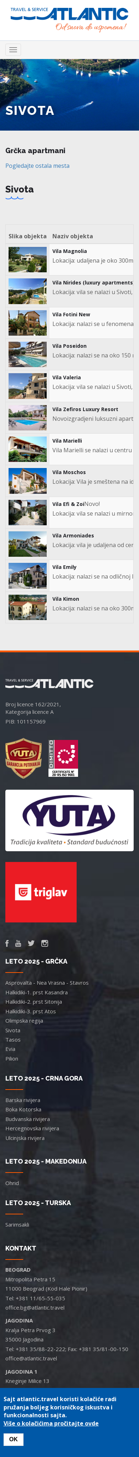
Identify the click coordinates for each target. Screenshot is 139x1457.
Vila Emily (64, 567)
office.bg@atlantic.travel (35, 1307)
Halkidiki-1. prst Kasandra (36, 992)
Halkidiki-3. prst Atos (30, 1011)
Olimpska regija (24, 1020)
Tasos (13, 1039)
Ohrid (12, 1182)
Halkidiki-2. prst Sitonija (33, 1001)
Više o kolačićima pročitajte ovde (51, 1424)
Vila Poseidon (69, 345)
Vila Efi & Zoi (68, 504)
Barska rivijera (22, 1099)
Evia (10, 1048)
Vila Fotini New (71, 314)
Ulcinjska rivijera (25, 1137)
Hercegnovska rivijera (32, 1128)
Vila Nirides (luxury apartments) (93, 282)
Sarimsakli (17, 1224)
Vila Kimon (65, 598)
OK (13, 1440)
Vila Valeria (66, 377)
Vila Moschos (69, 472)
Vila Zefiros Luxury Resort (85, 409)
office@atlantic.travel (31, 1358)
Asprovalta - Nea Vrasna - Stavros (47, 982)
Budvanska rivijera (27, 1118)
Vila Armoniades (73, 535)
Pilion (11, 1058)
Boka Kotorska (23, 1109)
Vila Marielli (67, 440)
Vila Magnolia (69, 251)
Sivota (12, 1030)
